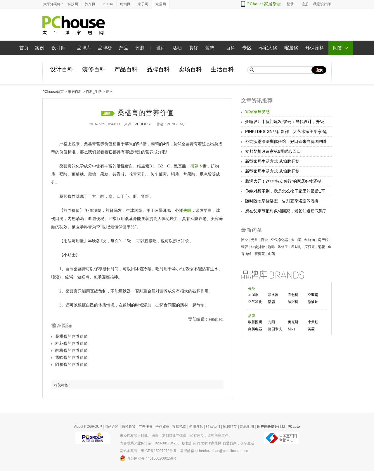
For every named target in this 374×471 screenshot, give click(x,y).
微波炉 (313, 302)
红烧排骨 (258, 247)
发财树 (296, 247)
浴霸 (271, 302)
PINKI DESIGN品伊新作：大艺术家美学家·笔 (286, 131)
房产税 (323, 240)
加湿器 (253, 295)
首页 (24, 47)
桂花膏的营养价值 (71, 343)
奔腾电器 (255, 329)
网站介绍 (112, 427)
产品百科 (126, 69)
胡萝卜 (196, 166)
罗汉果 (309, 247)
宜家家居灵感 (257, 111)
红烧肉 (309, 240)
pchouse (143, 124)
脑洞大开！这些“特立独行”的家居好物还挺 (283, 181)
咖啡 (271, 247)
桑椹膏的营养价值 (71, 336)
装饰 (209, 47)
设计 (160, 47)
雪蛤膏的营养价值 (71, 357)
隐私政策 (129, 427)
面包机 (293, 295)
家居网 (160, 4)
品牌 (251, 316)
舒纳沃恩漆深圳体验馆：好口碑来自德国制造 (286, 141)
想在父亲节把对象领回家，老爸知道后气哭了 (286, 211)
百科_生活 (94, 92)
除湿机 (293, 302)
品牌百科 (158, 69)
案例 (39, 47)
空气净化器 (279, 240)
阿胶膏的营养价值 (71, 364)
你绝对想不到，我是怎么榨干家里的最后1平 (285, 191)
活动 (177, 47)
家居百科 (75, 92)
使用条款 (196, 427)
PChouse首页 (53, 92)
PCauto (108, 4)
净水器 (273, 295)
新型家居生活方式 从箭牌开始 (272, 161)
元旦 (254, 240)
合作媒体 (162, 427)
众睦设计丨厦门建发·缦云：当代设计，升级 (284, 121)
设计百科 (61, 69)
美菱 (311, 329)
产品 (123, 47)
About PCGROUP (88, 427)
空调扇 (313, 295)
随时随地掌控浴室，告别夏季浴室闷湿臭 (282, 201)
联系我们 (213, 427)
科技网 (72, 4)
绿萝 (244, 247)
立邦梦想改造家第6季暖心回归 (273, 151)
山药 (271, 254)
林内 (291, 329)
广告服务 (145, 427)
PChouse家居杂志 (264, 4)
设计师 (58, 47)
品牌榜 (105, 47)
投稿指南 (179, 427)
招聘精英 (230, 427)
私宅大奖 (268, 47)
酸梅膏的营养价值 (71, 350)
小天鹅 (313, 322)
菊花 (321, 247)
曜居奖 (291, 47)
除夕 (244, 240)
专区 (247, 47)
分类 (251, 289)
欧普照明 (255, 322)
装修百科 (93, 69)
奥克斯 (293, 322)
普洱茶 (259, 254)
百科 (230, 47)
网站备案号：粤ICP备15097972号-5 (148, 451)
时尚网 (125, 4)
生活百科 (222, 69)
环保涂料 (314, 47)
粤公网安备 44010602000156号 (148, 458)
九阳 (271, 322)
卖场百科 (190, 69)
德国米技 (275, 329)
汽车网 (90, 4)
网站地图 (247, 427)
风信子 (283, 247)
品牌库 (84, 47)
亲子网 (143, 4)
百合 (264, 240)
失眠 (187, 210)
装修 (193, 47)
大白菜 (296, 240)
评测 (140, 47)
